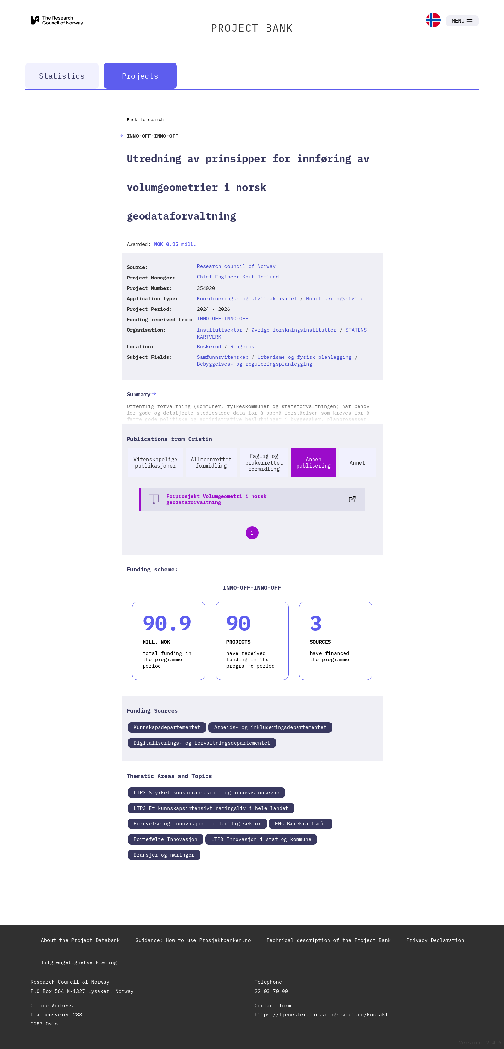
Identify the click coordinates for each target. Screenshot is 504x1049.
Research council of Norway (236, 266)
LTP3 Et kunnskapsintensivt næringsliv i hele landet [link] (211, 808)
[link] (433, 21)
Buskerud (209, 346)
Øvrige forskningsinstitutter (294, 329)
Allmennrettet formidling (211, 462)
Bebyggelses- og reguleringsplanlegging (254, 363)
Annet (357, 462)
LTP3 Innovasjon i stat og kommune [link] (261, 839)
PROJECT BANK (252, 28)
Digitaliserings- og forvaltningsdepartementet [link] (202, 742)
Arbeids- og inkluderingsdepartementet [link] (270, 727)
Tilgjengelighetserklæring (79, 962)
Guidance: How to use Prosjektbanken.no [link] (193, 940)
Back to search (145, 119)
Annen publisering (314, 462)
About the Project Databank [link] (80, 940)
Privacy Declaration (435, 940)
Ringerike (244, 346)
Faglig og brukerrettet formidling (264, 462)
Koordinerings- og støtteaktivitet (247, 298)
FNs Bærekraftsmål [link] (301, 823)
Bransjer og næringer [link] (164, 854)
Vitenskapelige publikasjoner (155, 462)
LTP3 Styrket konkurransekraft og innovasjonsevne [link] (206, 792)
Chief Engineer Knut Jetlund (238, 276)
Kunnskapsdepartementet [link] (167, 727)
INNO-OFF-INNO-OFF (222, 318)
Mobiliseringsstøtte (335, 298)
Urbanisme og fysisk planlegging (304, 357)
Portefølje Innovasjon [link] (165, 839)
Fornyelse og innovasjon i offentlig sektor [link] (197, 823)
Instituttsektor (219, 329)
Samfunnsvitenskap (222, 357)
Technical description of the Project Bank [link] (329, 940)
